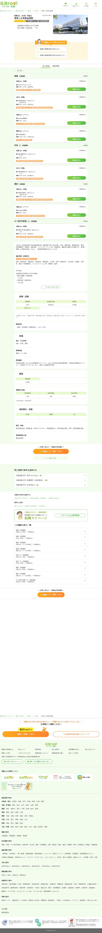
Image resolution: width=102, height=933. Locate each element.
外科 (75, 884)
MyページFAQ (73, 753)
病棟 (3, 844)
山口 (26, 819)
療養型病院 (29, 853)
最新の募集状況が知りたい (50, 49)
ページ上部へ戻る (51, 458)
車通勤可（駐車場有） (31, 506)
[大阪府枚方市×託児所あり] (51, 485)
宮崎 (35, 827)
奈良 (26, 816)
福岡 (12, 827)
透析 (37, 844)
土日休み (24, 900)
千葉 (22, 809)
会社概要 (5, 909)
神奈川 (13, 809)
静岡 (16, 812)
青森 (19, 801)
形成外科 (30, 888)
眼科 (49, 888)
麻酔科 (4, 891)
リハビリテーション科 (24, 891)
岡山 (12, 819)
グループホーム (50, 857)
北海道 (14, 801)
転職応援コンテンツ (41, 753)
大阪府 (29, 11)
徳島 (7, 823)
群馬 (36, 809)
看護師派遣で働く (58, 753)
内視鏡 (87, 844)
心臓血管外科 (92, 884)
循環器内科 (44, 884)
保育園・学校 (71, 844)
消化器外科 (5, 888)
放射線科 (92, 888)
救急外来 (25, 844)
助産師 (25, 836)
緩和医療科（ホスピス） (52, 891)
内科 (19, 884)
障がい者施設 (67, 857)
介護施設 (75, 853)
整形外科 (23, 888)
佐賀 (16, 827)
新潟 (13, 805)
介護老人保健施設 (7, 857)
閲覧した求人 (6, 753)
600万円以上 (36, 866)
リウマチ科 (11, 891)
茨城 (27, 809)
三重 (21, 812)
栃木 (32, 809)
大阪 (7, 816)
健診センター (77, 857)
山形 (38, 801)
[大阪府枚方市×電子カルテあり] (51, 475)
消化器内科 (35, 884)
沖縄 (45, 827)
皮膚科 (64, 888)
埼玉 (18, 809)
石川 (22, 805)
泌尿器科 (71, 888)
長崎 (21, 827)
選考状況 (38, 749)
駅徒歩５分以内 (34, 900)
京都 (12, 816)
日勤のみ (15, 875)
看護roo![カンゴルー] (6, 11)
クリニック (47, 853)
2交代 (3, 875)
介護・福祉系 (52, 844)
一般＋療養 (20, 853)
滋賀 (21, 816)
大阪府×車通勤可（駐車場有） (38, 498)
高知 (21, 823)
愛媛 (16, 823)
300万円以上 (6, 866)
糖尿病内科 (68, 884)
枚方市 (36, 11)
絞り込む (18, 70)
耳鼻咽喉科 (56, 888)
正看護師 (5, 836)
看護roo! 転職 (19, 11)
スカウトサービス (24, 753)
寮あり (59, 900)
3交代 (9, 875)
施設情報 (56, 66)
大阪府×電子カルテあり (21, 498)
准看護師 (12, 836)
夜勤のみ (23, 875)
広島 (7, 819)
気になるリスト (90, 749)
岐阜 (12, 812)
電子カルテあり (18, 506)
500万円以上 (26, 866)
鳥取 (16, 819)
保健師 (19, 836)
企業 (95, 857)
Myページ (21, 749)
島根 (21, 819)
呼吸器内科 (26, 884)
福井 (27, 805)
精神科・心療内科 (81, 888)
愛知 (7, 812)
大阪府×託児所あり (54, 498)
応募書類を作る (74, 749)
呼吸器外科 (82, 884)
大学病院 (12, 853)
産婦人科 (44, 888)
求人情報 (46, 66)
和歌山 (31, 816)
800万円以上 (56, 866)
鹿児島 (40, 827)
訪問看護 (43, 844)
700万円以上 (46, 866)
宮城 (28, 801)
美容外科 (5, 884)
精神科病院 (38, 853)
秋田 (33, 801)
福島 (42, 801)
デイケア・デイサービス (35, 857)
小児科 (37, 888)
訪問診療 (81, 844)
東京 (7, 809)
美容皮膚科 (13, 884)
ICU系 (32, 844)
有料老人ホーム (20, 857)
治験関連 (94, 844)
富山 (18, 805)
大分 (30, 827)
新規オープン (6, 900)
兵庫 (16, 816)
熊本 (25, 827)
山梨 (31, 805)
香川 (12, 823)
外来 (7, 844)
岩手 (24, 801)
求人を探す (55, 749)
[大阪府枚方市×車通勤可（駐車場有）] (51, 480)
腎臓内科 (60, 884)
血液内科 (53, 884)
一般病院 (5, 853)
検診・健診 (62, 844)
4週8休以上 (16, 900)
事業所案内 (5, 912)
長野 (36, 805)
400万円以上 (16, 866)
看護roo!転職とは (7, 749)
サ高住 (59, 857)
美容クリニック (58, 853)
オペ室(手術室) (16, 844)
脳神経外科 (14, 888)
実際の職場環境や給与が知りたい (52, 55)
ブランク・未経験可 (79, 900)
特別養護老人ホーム (86, 853)
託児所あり (42, 506)
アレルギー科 (37, 891)
